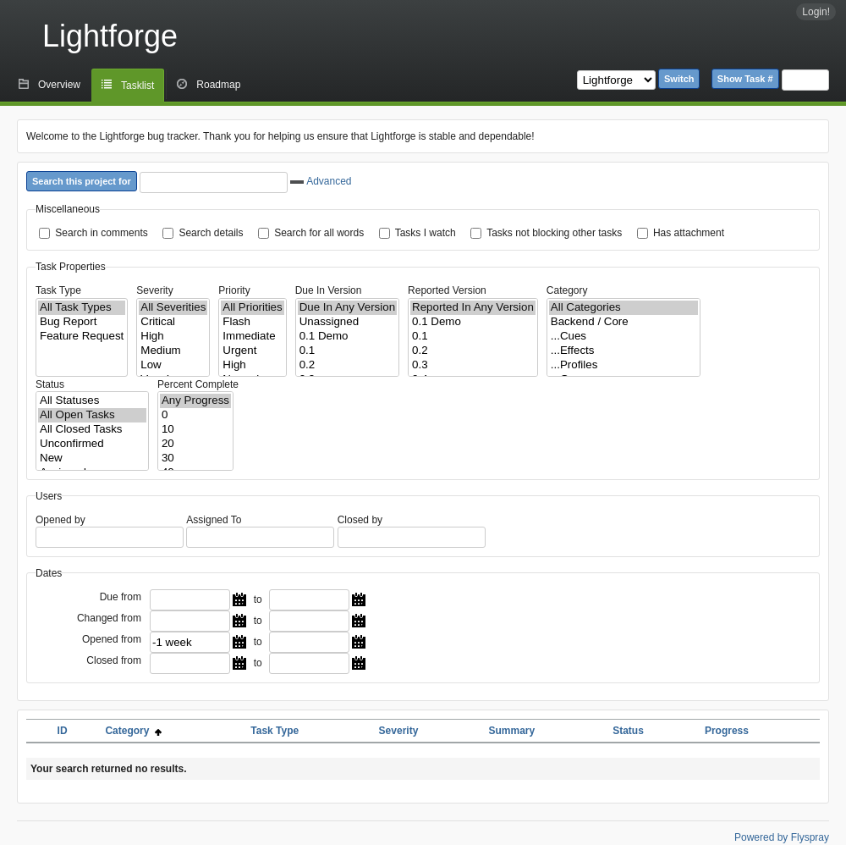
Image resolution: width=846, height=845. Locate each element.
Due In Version (328, 290)
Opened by (60, 520)
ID (63, 731)
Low (173, 365)
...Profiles (623, 365)
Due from (120, 597)
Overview (59, 85)
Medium (173, 351)
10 (195, 429)
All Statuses (92, 401)
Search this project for (81, 181)
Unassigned (347, 322)
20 (195, 444)
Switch (679, 79)
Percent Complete (198, 384)
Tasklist (137, 85)
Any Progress (195, 401)
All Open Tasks (92, 415)
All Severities (173, 308)
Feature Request (81, 336)
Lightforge (110, 36)
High (173, 336)
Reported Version (447, 290)
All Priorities (252, 308)
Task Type (58, 290)
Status (50, 384)
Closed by (360, 520)
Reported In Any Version (473, 308)
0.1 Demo (347, 336)
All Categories (623, 308)
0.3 (473, 365)
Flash (252, 322)
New (92, 458)
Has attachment (688, 233)
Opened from (111, 639)
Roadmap (218, 85)
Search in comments (101, 233)
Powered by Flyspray (781, 837)
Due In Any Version (347, 308)
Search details (211, 233)
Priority (234, 290)
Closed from (113, 660)
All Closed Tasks (92, 429)
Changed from (109, 618)
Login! (816, 12)
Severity (154, 290)
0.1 (347, 351)
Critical (173, 322)
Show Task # (745, 79)
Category (567, 290)
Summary (511, 731)
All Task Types (81, 308)
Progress (727, 731)
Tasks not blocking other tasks (554, 233)
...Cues (623, 336)
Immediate (252, 336)
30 (195, 458)
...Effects (623, 351)
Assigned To (213, 520)
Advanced (320, 181)
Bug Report (81, 322)
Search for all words (319, 233)
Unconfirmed (92, 444)
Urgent (252, 351)
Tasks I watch (425, 233)
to (258, 599)
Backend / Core (623, 322)
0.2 (347, 365)
